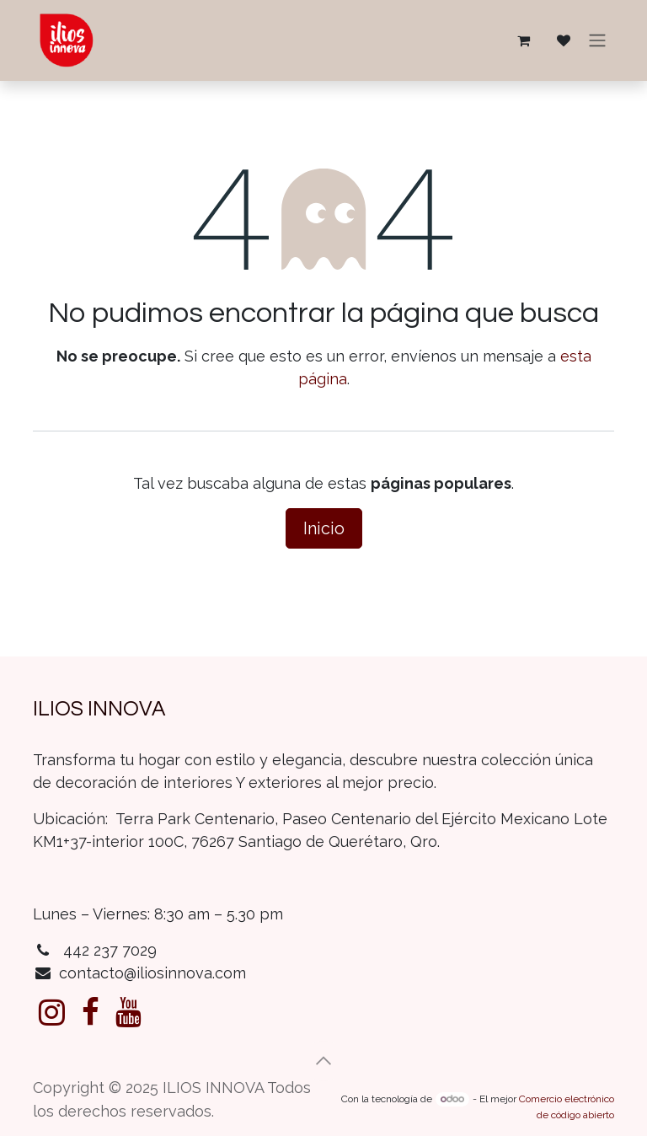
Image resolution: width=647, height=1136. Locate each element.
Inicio (324, 528)
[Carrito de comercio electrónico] (523, 40)
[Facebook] (90, 1012)
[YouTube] (128, 1012)
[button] (323, 1061)
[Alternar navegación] (597, 41)
